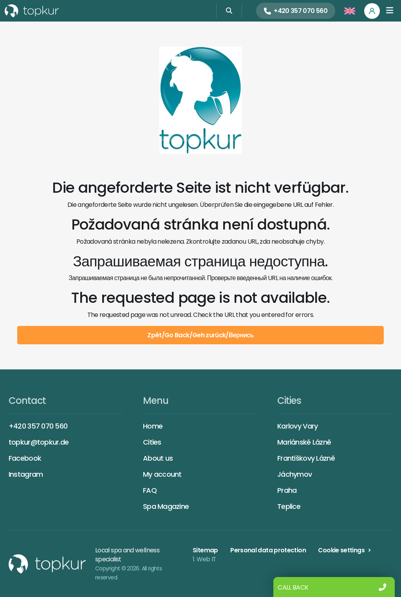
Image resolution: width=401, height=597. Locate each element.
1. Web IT (204, 559)
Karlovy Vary (297, 426)
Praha (286, 490)
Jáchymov (294, 474)
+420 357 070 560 (38, 426)
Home (153, 426)
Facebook (25, 458)
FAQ (150, 490)
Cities (152, 442)
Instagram (26, 474)
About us (158, 458)
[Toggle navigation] (389, 11)
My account (162, 474)
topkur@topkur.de (39, 442)
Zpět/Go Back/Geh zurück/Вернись (200, 335)
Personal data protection (268, 550)
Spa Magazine (166, 506)
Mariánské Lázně (304, 442)
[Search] (229, 11)
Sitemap (205, 550)
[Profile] (372, 11)
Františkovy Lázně (306, 458)
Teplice (288, 506)
